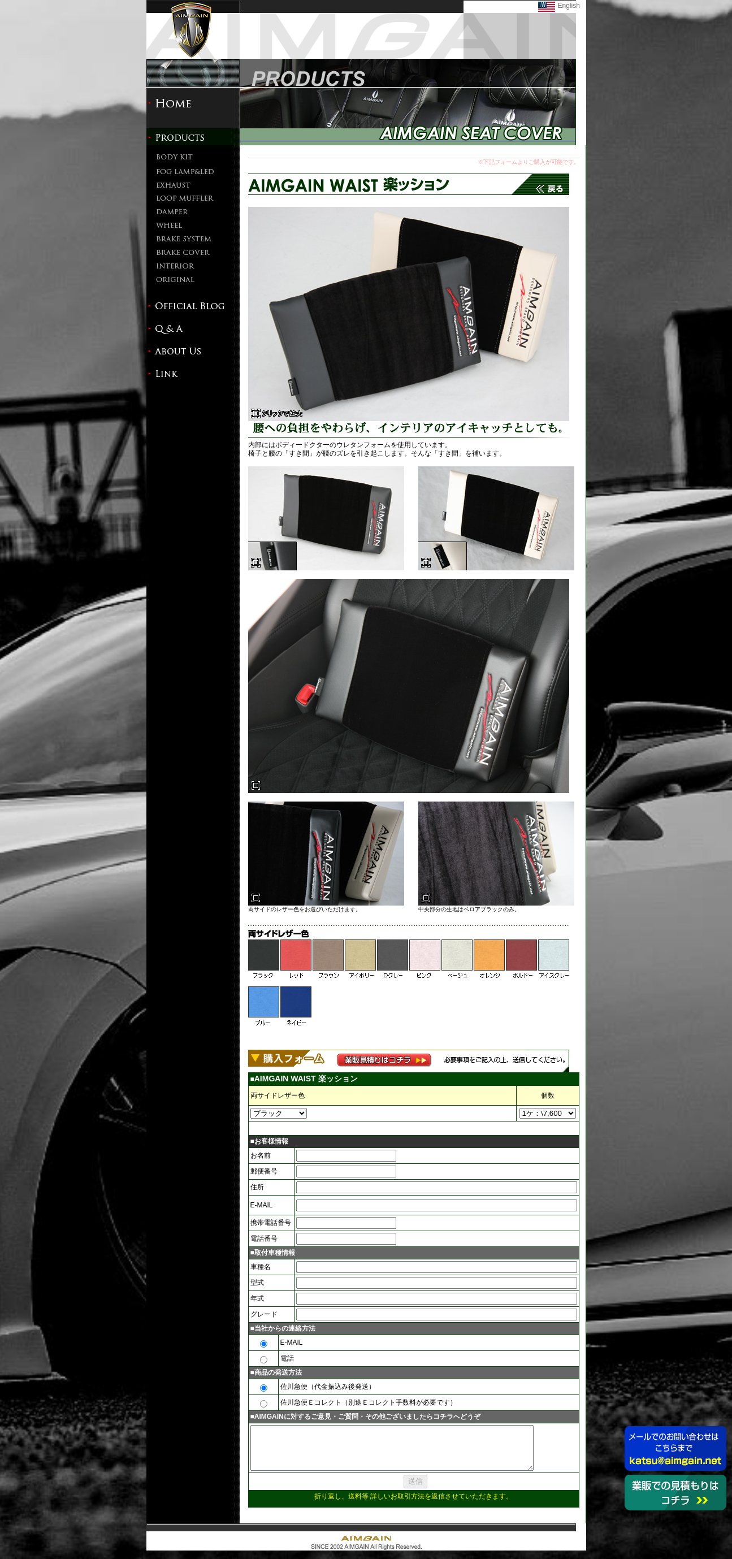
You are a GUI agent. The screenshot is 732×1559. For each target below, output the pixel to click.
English (569, 6)
